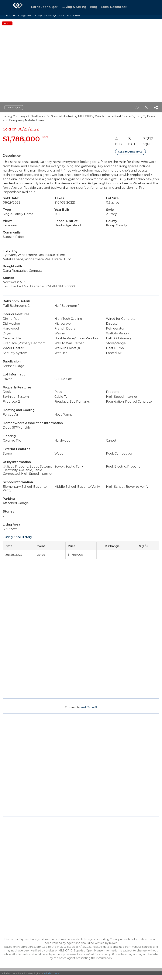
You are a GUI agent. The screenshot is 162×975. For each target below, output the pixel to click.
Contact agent (14, 107)
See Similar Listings (130, 151)
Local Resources (114, 7)
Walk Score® (89, 707)
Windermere (51, 973)
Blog (93, 7)
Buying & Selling (73, 7)
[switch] (137, 107)
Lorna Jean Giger (44, 7)
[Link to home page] (17, 7)
